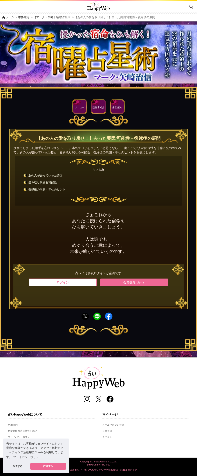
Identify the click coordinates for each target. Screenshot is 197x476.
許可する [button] (48, 466)
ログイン (63, 282)
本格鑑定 (23, 17)
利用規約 (13, 424)
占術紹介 (117, 107)
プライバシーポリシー (20, 437)
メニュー (80, 107)
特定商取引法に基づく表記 (22, 431)
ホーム (8, 17)
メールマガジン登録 (113, 424)
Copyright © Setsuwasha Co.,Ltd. (98, 461)
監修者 (98, 107)
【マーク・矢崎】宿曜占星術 (51, 17)
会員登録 (134, 282)
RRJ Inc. (105, 464)
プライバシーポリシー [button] (27, 457)
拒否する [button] (17, 466)
